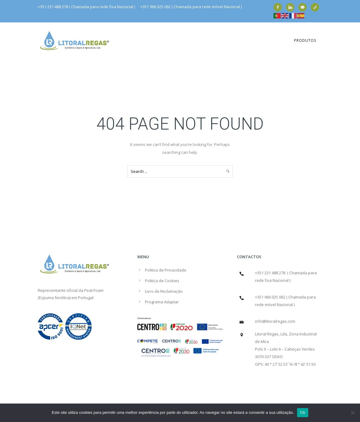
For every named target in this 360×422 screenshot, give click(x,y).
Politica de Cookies (162, 280)
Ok (302, 412)
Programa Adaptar (162, 302)
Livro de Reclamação (164, 291)
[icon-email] (304, 7)
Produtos (305, 40)
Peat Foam (93, 290)
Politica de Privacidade (165, 270)
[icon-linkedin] (291, 7)
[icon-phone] (316, 7)
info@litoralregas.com (275, 321)
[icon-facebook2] (279, 7)
